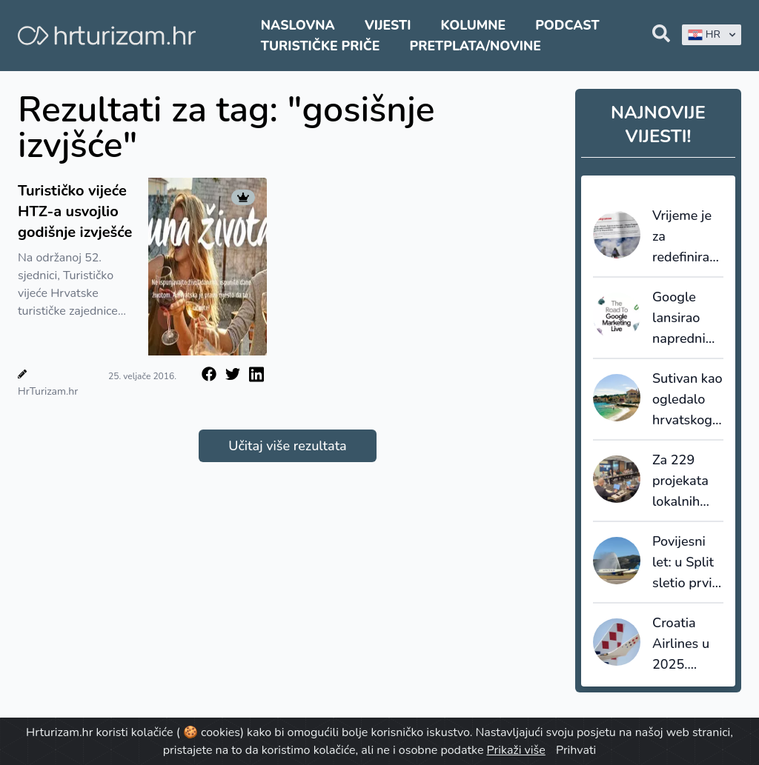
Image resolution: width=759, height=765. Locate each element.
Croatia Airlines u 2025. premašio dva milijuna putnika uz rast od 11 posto (683, 644)
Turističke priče (320, 46)
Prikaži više (516, 750)
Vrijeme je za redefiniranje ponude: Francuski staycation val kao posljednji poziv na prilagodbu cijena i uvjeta (687, 237)
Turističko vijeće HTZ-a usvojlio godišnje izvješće (75, 211)
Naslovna (298, 25)
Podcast (567, 25)
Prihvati (576, 750)
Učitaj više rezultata (287, 446)
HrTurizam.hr (48, 391)
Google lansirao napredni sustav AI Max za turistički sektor (680, 318)
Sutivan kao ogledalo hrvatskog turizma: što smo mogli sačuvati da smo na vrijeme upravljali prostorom (687, 400)
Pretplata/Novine (475, 46)
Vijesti (388, 25)
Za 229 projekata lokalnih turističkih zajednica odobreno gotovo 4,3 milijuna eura (684, 481)
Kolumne (473, 25)
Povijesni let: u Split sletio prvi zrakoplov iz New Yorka (687, 562)
